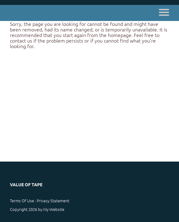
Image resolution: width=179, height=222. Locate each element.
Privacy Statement (53, 201)
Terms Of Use (22, 201)
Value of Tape (26, 184)
